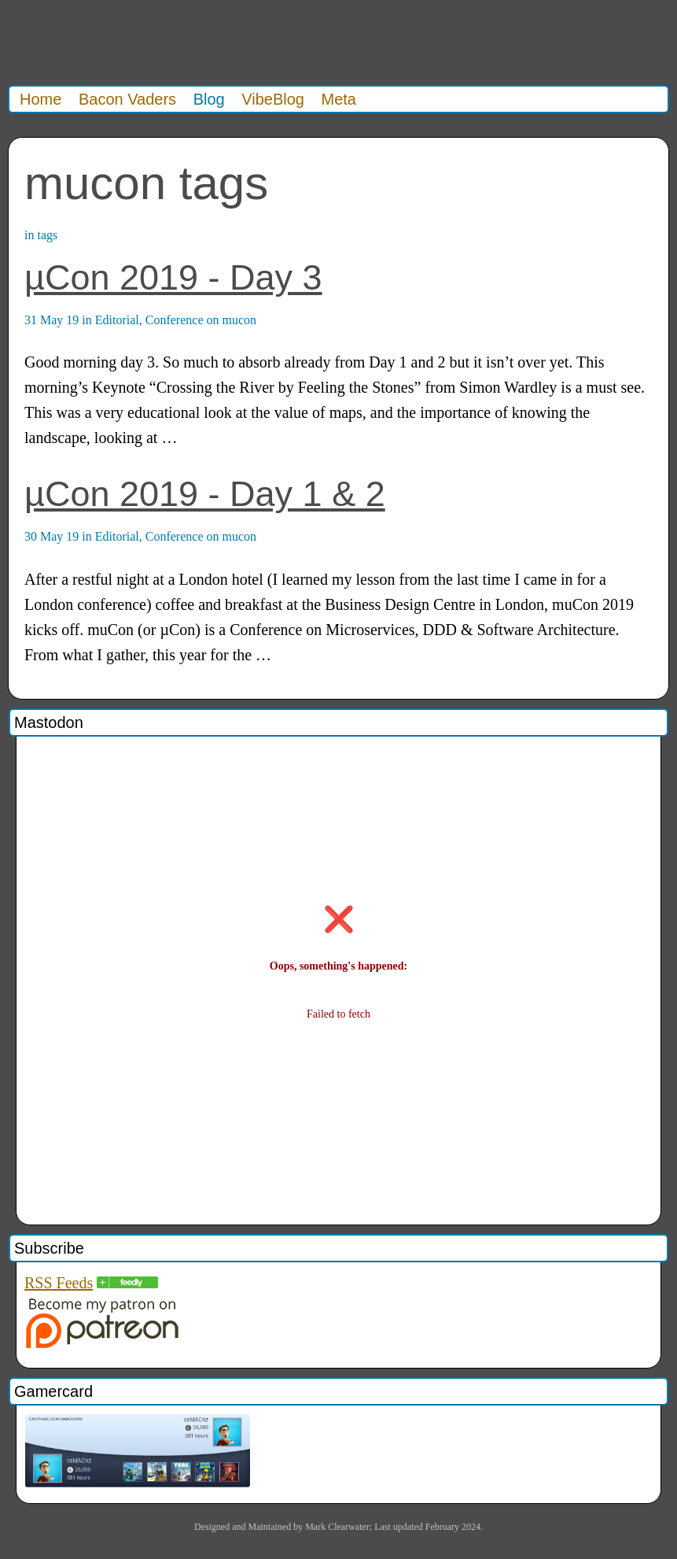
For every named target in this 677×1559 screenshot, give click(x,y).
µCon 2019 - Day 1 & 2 (204, 494)
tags (47, 235)
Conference (174, 320)
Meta (339, 99)
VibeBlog (272, 99)
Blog (209, 99)
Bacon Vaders (127, 99)
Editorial (117, 320)
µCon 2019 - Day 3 (173, 277)
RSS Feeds (58, 1282)
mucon (240, 320)
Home (40, 99)
